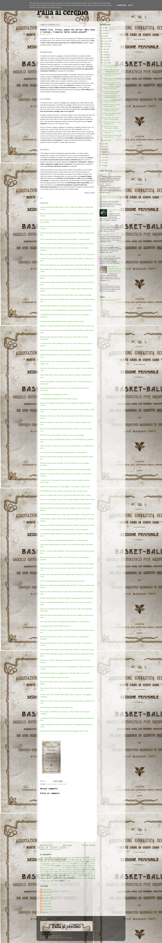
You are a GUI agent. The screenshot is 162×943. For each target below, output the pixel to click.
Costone (48, 784)
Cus (55, 863)
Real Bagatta (103, 234)
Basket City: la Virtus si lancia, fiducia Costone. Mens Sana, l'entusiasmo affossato (65, 350)
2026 (103, 28)
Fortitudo (42, 865)
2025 (103, 30)
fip (92, 863)
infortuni (93, 865)
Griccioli (77, 865)
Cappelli (76, 859)
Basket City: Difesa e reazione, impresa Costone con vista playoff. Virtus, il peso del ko (67, 254)
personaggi (43, 873)
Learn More (121, 5)
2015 (103, 162)
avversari (82, 857)
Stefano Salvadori (47, 909)
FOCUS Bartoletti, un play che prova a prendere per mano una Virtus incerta (63, 491)
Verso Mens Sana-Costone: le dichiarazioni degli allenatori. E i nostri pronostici (64, 621)
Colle (55, 861)
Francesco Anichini (47, 898)
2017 (103, 157)
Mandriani (92, 867)
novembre (106, 41)
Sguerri (69, 875)
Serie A (53, 875)
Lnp (66, 867)
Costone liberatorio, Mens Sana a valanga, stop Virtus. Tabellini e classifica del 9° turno (67, 514)
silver (75, 875)
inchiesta (85, 865)
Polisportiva (70, 873)
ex (83, 863)
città (41, 861)
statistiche (43, 878)
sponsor (90, 875)
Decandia (66, 863)
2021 (103, 146)
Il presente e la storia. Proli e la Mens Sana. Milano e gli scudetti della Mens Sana (110, 197)
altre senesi (44, 857)
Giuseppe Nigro (46, 903)
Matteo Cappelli (46, 906)
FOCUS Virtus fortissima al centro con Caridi (54, 677)
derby (72, 863)
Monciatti (51, 871)
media (63, 869)
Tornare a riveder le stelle (107, 245)
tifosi (89, 878)
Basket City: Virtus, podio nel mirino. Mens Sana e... (111, 66)
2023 (103, 36)
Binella (53, 859)
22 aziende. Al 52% (105, 224)
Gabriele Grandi (46, 901)
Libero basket (59, 867)
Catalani (84, 859)
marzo (105, 60)
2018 (103, 154)
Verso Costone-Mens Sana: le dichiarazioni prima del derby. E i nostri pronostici (65, 239)
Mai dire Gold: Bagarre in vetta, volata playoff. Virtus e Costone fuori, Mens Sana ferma (67, 265)
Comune (63, 861)
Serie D (60, 875)
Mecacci (55, 869)
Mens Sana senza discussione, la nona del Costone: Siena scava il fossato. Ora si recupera (114, 269)
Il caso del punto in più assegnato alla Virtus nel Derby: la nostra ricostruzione (64, 529)
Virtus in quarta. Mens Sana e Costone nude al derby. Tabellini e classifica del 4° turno (66, 649)
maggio (105, 54)
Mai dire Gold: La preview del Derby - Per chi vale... (111, 101)
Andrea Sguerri (46, 895)
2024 (103, 33)
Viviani (67, 881)
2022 (103, 143)
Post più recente (46, 845)
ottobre (105, 44)
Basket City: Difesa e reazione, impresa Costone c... (111, 105)
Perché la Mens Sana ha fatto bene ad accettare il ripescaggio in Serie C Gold (64, 731)
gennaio (105, 140)
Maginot (79, 867)
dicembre (106, 38)
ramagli (79, 873)
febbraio (105, 63)
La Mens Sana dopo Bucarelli (108, 256)
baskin (47, 859)
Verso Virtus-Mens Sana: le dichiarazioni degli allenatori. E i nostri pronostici (64, 540)
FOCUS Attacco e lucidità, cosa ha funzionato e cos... (112, 79)
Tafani (77, 878)
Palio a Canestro (89, 871)
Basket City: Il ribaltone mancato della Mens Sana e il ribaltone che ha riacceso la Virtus (67, 525)
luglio (105, 52)
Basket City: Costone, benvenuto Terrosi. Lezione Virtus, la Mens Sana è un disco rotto (67, 326)
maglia (85, 867)
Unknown (45, 912)
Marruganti (46, 869)
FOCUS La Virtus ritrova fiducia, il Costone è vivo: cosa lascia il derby (62, 435)
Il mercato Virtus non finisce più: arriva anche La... (112, 136)
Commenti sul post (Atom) (53, 849)
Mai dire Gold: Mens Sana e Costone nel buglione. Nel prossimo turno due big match (66, 598)
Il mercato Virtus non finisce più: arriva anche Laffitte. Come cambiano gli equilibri (66, 295)
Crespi (50, 863)
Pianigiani (52, 873)
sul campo (59, 784)
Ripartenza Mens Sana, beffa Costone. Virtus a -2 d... (111, 70)
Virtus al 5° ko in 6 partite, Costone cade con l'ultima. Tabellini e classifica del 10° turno (67, 499)
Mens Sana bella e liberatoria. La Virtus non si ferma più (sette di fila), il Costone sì (66, 306)
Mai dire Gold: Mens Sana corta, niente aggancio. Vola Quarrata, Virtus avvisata (65, 486)
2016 (103, 160)
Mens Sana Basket (74, 870)
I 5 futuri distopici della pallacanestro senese (54, 394)
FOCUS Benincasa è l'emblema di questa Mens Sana (56, 707)
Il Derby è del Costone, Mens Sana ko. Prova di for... (111, 87)
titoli (41, 881)
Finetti (88, 863)
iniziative (44, 867)
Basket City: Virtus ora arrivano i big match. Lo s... (112, 122)
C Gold (60, 859)
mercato (88, 870)
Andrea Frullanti (47, 889)
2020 (103, 149)
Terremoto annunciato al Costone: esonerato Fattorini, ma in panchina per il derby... (66, 469)
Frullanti (53, 784)
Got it (130, 5)
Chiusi (90, 859)
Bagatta (42, 859)
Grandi (70, 865)
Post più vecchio (88, 845)
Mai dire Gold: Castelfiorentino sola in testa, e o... (112, 74)
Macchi (72, 867)
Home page (67, 845)
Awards (91, 857)
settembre (106, 46)
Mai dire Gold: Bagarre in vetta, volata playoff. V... (112, 114)
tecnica (83, 878)
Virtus (65, 784)
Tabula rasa (103, 174)
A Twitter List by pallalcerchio (108, 300)
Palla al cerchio (62, 12)
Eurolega (79, 863)
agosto (105, 49)
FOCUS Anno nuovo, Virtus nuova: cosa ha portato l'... (111, 118)
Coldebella (49, 861)
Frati (47, 865)
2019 (103, 152)
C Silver (69, 859)
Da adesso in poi (104, 284)
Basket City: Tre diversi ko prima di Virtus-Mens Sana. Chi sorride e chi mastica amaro (67, 564)
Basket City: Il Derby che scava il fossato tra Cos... (112, 83)
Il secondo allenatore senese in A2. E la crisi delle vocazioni (58, 399)
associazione (71, 857)
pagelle (71, 871)
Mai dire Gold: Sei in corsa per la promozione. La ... (112, 131)
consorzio (72, 861)
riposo (91, 873)
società (81, 875)
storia (53, 878)
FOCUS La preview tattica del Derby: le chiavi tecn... (111, 96)
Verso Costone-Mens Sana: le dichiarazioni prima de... (111, 92)
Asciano (62, 857)
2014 (103, 165)
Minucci (42, 871)
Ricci (85, 873)
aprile (105, 57)
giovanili (62, 865)
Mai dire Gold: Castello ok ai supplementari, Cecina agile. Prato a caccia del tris (65, 673)
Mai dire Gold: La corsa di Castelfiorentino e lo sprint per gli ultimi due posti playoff (66, 310)
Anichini (54, 857)
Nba (65, 871)
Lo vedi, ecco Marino (106, 185)
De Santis (60, 863)
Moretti (59, 871)
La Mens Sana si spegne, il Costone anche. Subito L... (111, 127)
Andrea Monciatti (47, 892)
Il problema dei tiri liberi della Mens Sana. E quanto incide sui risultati (62, 321)
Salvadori (43, 875)
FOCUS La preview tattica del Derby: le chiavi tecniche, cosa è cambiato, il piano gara (67, 243)
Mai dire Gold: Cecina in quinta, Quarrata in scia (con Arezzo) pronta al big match (65, 504)
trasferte (48, 881)
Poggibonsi (60, 873)
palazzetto (78, 871)
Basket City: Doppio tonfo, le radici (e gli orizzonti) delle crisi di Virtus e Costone (65, 495)
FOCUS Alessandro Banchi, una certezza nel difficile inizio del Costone (62, 581)
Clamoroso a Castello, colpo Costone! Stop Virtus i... (111, 109)
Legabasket (51, 867)
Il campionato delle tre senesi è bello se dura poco (55, 626)
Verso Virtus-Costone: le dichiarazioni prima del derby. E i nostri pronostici (63, 452)
